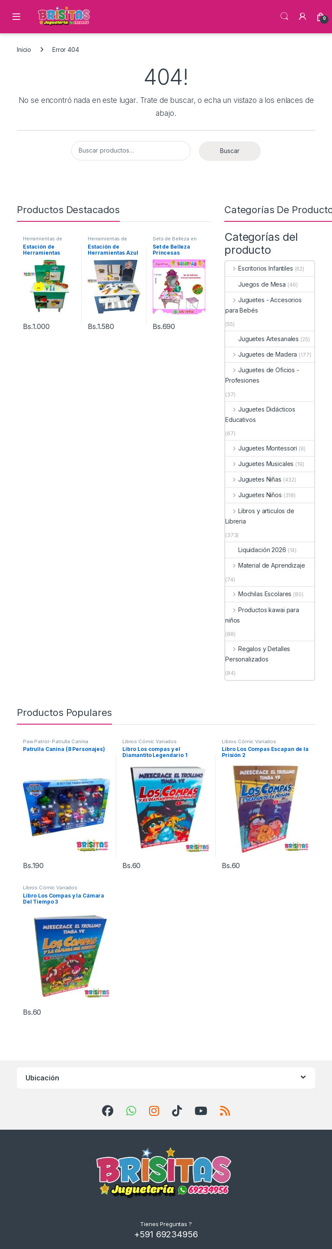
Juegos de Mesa (255, 284)
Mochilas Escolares (258, 593)
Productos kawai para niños (262, 615)
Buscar (229, 150)
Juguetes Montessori (261, 448)
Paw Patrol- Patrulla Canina (55, 741)
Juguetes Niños (253, 494)
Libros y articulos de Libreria (259, 516)
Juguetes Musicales (259, 463)
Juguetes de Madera (261, 354)
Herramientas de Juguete (42, 241)
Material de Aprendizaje (265, 565)
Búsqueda (284, 16)
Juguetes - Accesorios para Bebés (263, 305)
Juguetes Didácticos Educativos (260, 414)
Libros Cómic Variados (149, 741)
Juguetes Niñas (253, 479)
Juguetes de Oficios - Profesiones (262, 375)
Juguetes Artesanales (262, 338)
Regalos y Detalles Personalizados (257, 654)
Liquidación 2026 (255, 549)
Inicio (24, 49)
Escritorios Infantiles (259, 268)
